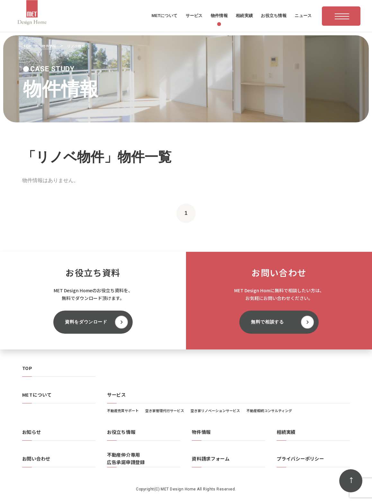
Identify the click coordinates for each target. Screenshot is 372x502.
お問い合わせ (36, 458)
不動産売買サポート (123, 410)
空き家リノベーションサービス (215, 410)
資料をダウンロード (86, 321)
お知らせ (31, 431)
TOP (27, 368)
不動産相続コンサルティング (269, 410)
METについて (37, 394)
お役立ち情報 (121, 431)
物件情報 (201, 431)
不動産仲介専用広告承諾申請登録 (126, 458)
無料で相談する (267, 321)
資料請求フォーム (211, 458)
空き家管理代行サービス (164, 410)
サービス (116, 394)
